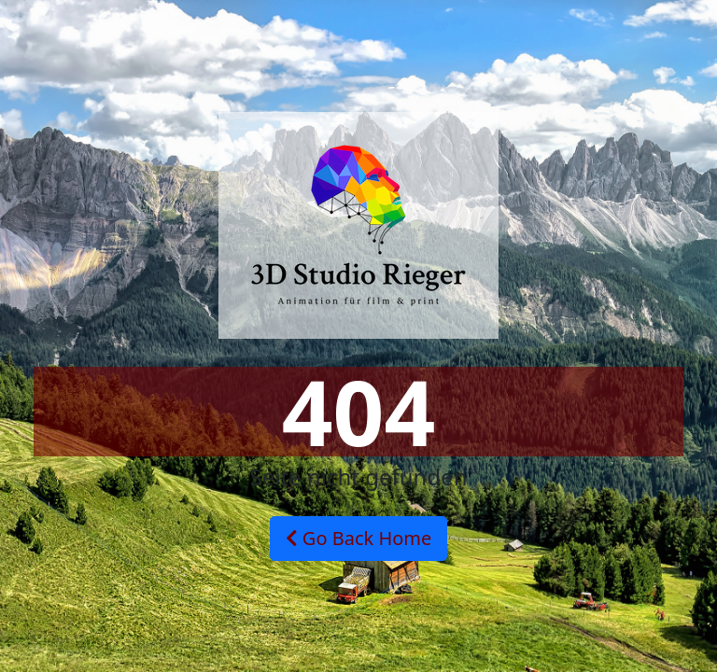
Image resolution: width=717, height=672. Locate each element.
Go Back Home (359, 538)
